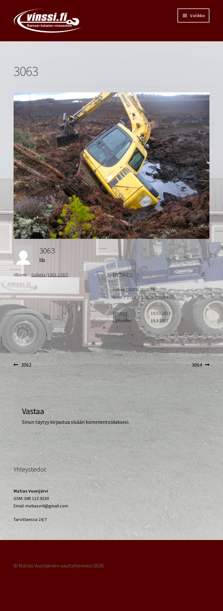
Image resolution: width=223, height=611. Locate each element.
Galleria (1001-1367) (49, 275)
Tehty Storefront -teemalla (44, 574)
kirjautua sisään (67, 422)
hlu (42, 259)
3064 (200, 365)
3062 (26, 365)
